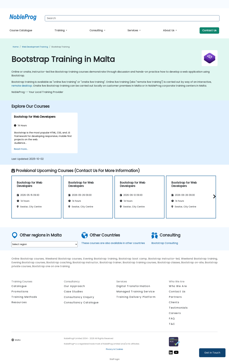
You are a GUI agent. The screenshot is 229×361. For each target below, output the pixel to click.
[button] (214, 197)
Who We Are (178, 286)
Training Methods (24, 297)
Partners (175, 297)
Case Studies (73, 291)
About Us (169, 30)
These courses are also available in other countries (113, 243)
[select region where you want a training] (44, 244)
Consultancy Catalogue (81, 302)
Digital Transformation (133, 286)
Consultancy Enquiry (79, 297)
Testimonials (178, 308)
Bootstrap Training (61, 46)
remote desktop (21, 86)
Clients (174, 302)
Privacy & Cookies (114, 349)
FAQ (172, 318)
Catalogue (19, 286)
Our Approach (74, 286)
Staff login (115, 359)
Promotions (19, 291)
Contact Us (209, 30)
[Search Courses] (132, 18)
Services (133, 30)
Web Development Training (35, 46)
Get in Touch (212, 352)
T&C (172, 324)
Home (15, 46)
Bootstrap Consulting (164, 243)
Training (60, 30)
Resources (19, 302)
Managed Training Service (135, 291)
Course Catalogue (21, 30)
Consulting (96, 30)
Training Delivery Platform (136, 297)
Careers (175, 313)
